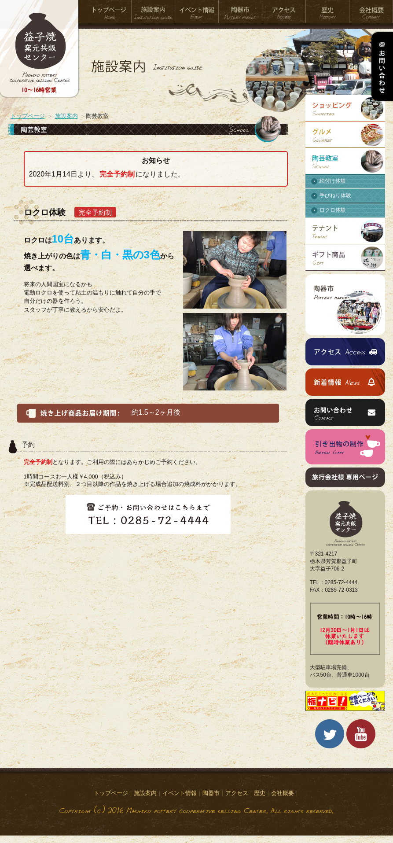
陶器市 (240, 11)
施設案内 (153, 11)
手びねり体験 (335, 195)
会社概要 (371, 11)
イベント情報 (197, 11)
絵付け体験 (333, 181)
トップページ (110, 11)
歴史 (327, 11)
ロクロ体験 (333, 210)
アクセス (284, 11)
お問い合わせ (381, 66)
